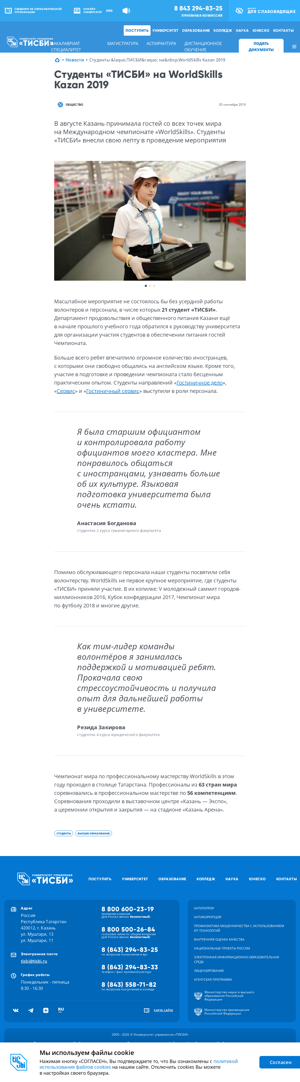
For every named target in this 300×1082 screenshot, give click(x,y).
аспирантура (161, 43)
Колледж (223, 30)
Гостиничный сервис (112, 390)
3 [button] (154, 286)
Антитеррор (204, 908)
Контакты (283, 30)
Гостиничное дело (200, 382)
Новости (75, 60)
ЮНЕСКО (261, 30)
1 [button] (146, 286)
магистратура (122, 43)
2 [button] (150, 286)
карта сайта (163, 1010)
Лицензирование (209, 970)
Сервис (66, 390)
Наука (242, 30)
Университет (165, 30)
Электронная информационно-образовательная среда (236, 959)
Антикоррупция (207, 917)
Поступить (137, 30)
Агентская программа (213, 979)
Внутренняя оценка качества (219, 939)
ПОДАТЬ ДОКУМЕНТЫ (261, 46)
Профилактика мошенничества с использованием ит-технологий (239, 928)
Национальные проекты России (222, 948)
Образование (196, 30)
